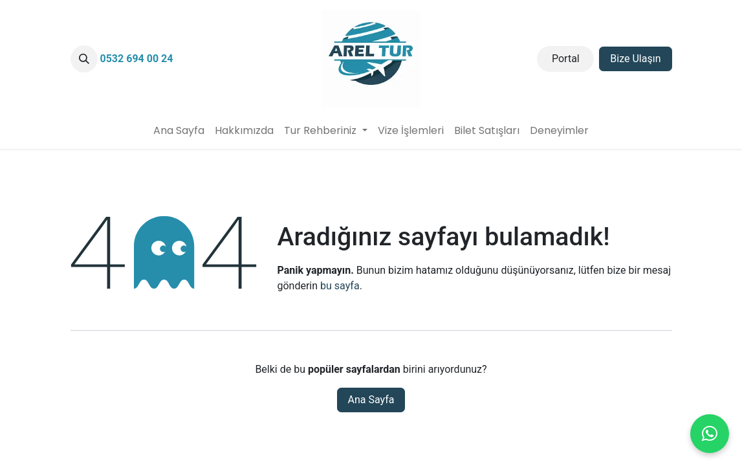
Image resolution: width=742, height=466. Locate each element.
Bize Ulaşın (635, 58)
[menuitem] (179, 131)
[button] (84, 58)
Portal (566, 58)
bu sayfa (340, 286)
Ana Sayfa (371, 400)
